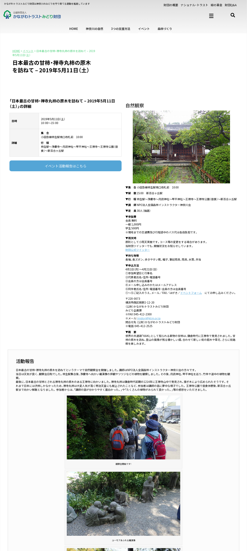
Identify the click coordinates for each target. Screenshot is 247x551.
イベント (144, 29)
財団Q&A (231, 5)
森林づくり (165, 29)
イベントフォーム (191, 293)
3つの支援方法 (120, 29)
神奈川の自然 (94, 29)
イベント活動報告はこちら (65, 165)
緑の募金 (216, 5)
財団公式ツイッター (137, 250)
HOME (73, 29)
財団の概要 (171, 5)
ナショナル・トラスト (194, 5)
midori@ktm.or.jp (149, 318)
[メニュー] (211, 16)
